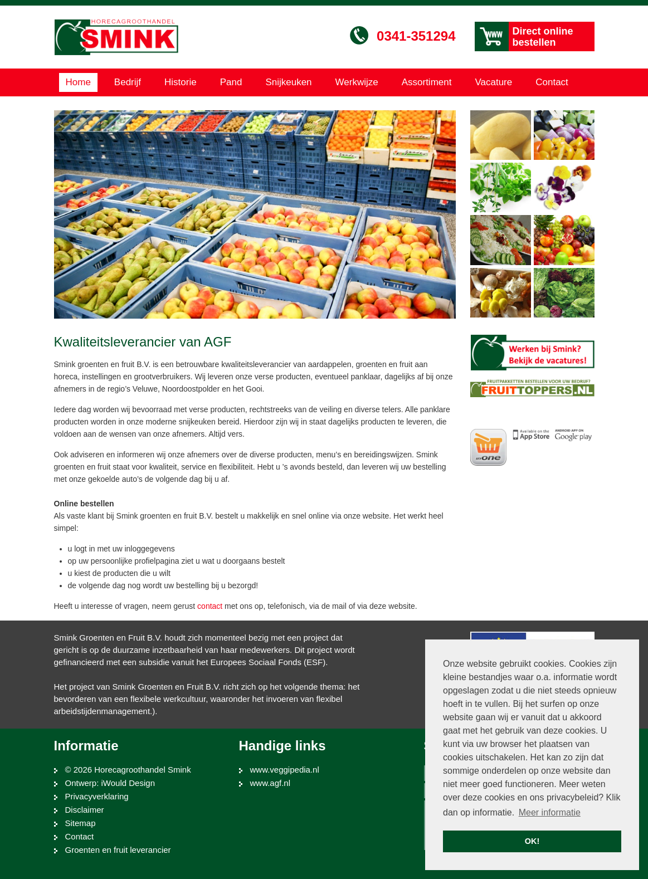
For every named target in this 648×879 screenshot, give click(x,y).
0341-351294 (416, 35)
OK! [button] (532, 841)
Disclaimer (84, 809)
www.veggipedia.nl (284, 769)
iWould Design (128, 783)
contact (209, 606)
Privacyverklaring (97, 796)
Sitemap (80, 823)
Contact (79, 836)
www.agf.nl (270, 783)
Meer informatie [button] (550, 812)
